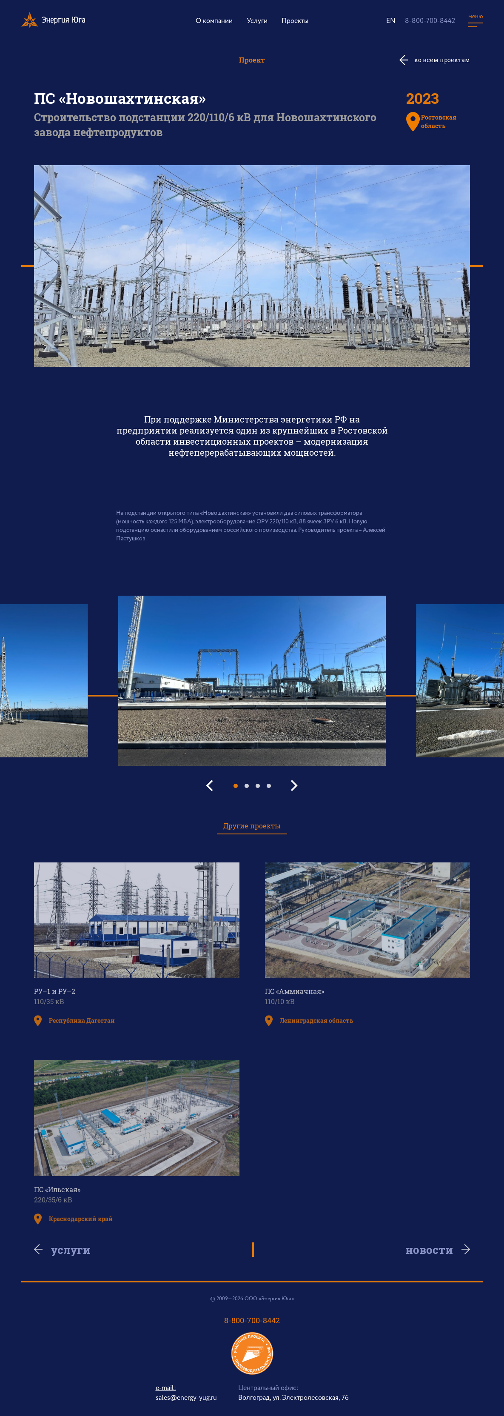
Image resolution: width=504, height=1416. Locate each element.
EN (391, 21)
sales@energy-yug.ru (186, 1398)
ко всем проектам (442, 60)
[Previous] (211, 785)
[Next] (293, 785)
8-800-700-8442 (430, 21)
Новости (425, 1249)
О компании (214, 21)
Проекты (295, 21)
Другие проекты (252, 825)
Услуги (257, 21)
